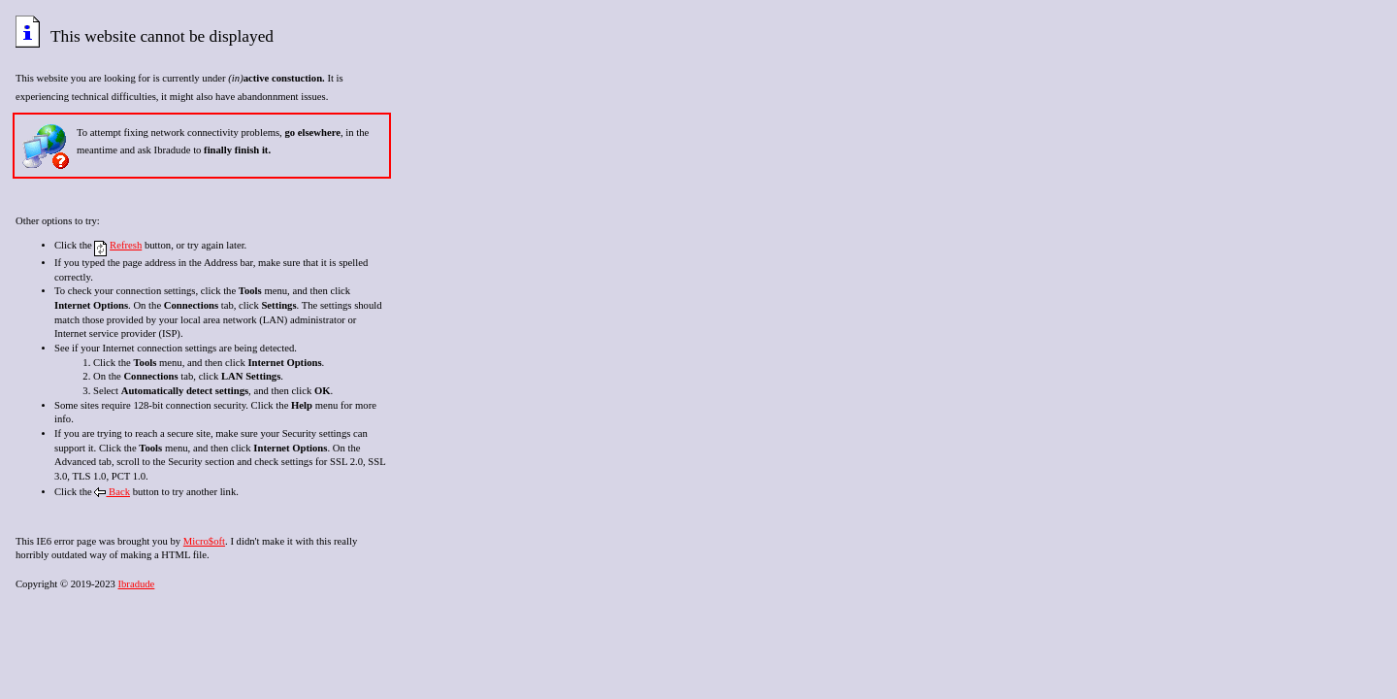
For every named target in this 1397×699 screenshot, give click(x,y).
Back (112, 491)
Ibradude (135, 584)
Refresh (126, 245)
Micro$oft (204, 541)
